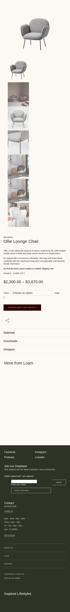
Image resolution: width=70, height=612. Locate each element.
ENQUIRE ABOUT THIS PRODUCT (22, 307)
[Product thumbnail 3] (35, 142)
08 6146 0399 (10, 506)
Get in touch (9, 535)
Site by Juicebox (12, 578)
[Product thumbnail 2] (35, 118)
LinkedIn (40, 457)
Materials (9, 332)
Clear (57, 293)
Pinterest (9, 457)
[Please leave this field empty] (24, 481)
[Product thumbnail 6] (35, 215)
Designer (9, 349)
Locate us (8, 511)
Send (58, 482)
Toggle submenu (63, 548)
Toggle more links (64, 578)
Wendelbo (8, 237)
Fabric (6, 293)
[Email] (31, 490)
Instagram (40, 452)
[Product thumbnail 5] (35, 191)
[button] (4, 297)
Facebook (9, 452)
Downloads (11, 341)
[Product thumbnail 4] (35, 167)
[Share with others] (8, 320)
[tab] (35, 333)
